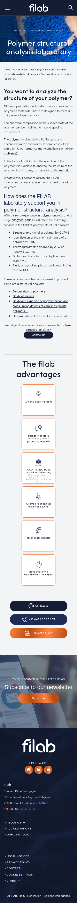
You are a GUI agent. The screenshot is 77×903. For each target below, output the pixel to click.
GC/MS (64, 232)
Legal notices (18, 856)
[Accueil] (38, 8)
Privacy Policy (18, 862)
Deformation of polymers (29, 291)
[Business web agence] (56, 896)
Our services (20, 69)
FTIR (31, 242)
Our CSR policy (19, 834)
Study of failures (23, 296)
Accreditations (19, 828)
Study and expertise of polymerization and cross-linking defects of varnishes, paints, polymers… (40, 306)
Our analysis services (42, 69)
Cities (11, 880)
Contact (13, 868)
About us (14, 822)
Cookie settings (20, 874)
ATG (57, 246)
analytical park (21, 220)
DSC (26, 270)
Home (7, 69)
